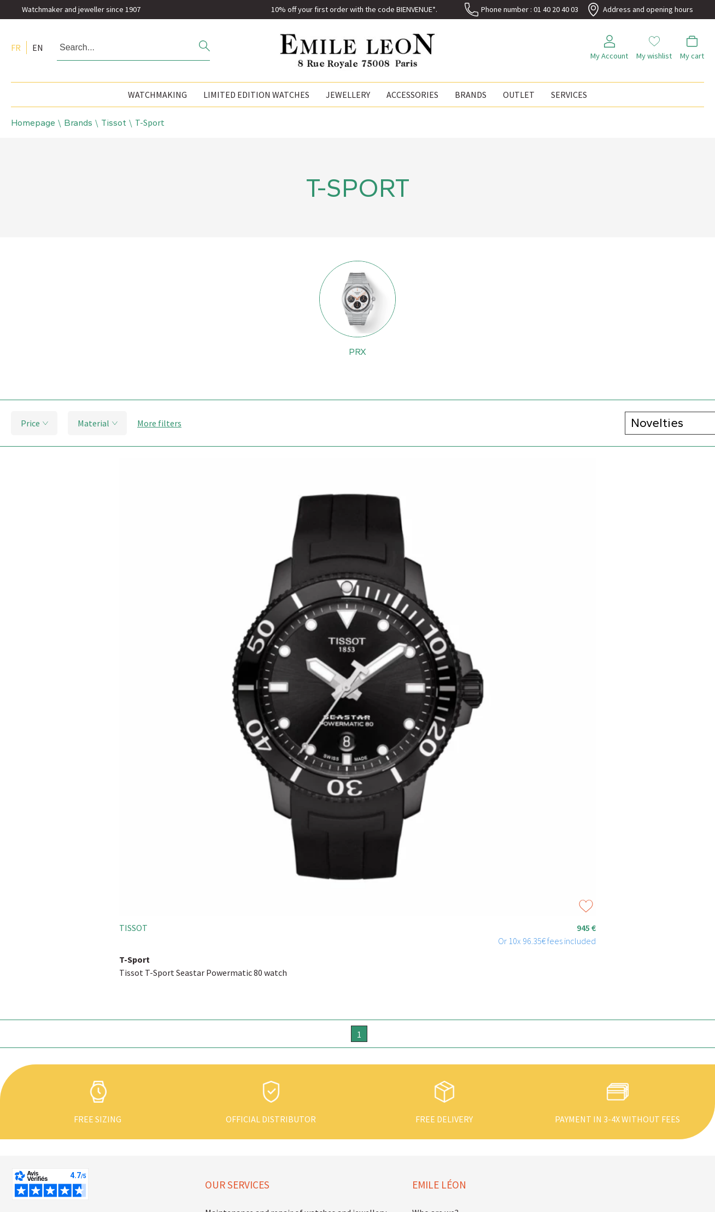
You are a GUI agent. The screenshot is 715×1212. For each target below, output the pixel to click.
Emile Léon (439, 1081)
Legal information (446, 1160)
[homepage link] (357, 48)
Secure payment (235, 1194)
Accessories (412, 94)
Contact (427, 1143)
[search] (204, 47)
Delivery (220, 1177)
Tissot (113, 123)
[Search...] (118, 48)
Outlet (519, 94)
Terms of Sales (439, 1177)
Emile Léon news (443, 1126)
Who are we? (435, 1109)
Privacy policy (437, 1194)
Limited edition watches (256, 94)
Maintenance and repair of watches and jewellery (281, 1109)
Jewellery (348, 94)
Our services (237, 1081)
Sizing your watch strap (248, 1126)
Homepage (33, 123)
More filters (159, 424)
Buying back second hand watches (268, 1160)
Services (569, 94)
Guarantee (224, 1143)
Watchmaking (157, 94)
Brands (471, 94)
